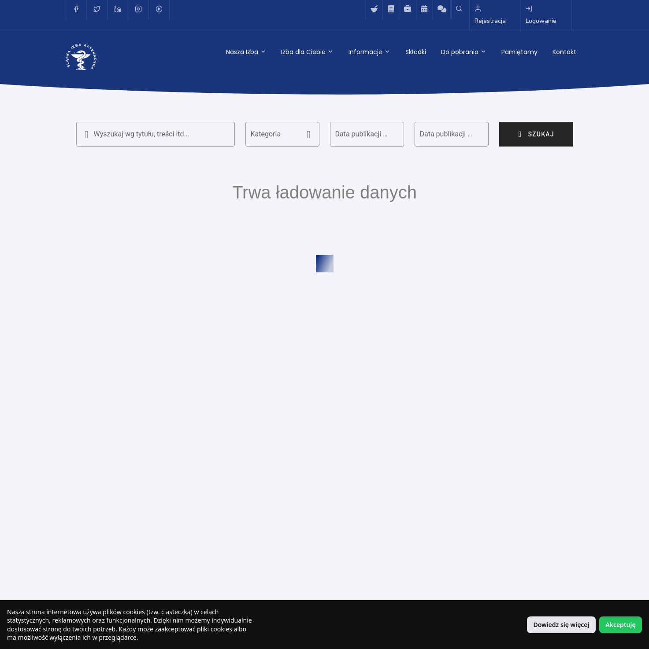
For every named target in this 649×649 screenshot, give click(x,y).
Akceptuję (620, 624)
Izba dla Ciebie (307, 52)
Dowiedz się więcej (561, 624)
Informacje (369, 52)
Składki (415, 52)
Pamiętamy (519, 52)
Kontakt (564, 52)
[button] (282, 134)
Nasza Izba (246, 52)
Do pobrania (463, 52)
